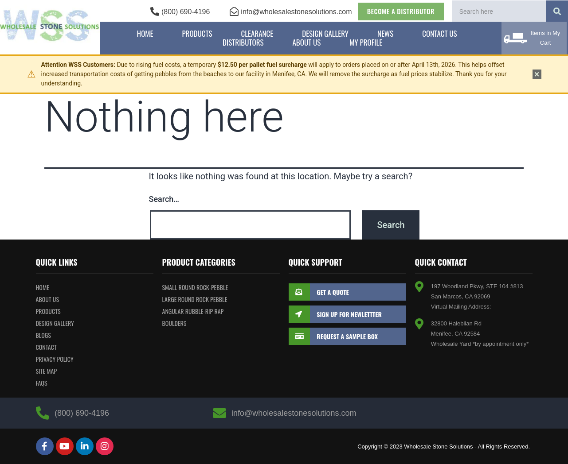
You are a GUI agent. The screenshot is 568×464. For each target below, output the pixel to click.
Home (145, 33)
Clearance (257, 33)
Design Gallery (325, 33)
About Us (306, 42)
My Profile (365, 42)
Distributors (243, 42)
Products (197, 33)
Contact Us (439, 33)
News (385, 33)
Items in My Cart (545, 38)
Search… (164, 199)
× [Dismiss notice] (537, 74)
